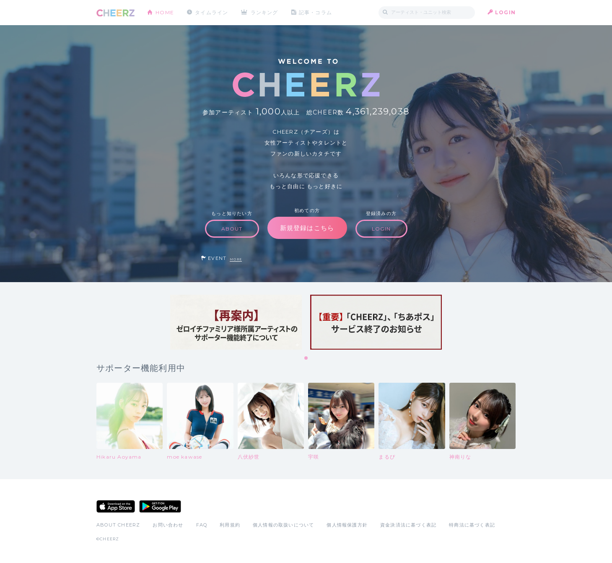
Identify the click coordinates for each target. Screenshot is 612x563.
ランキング (264, 12)
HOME (165, 12)
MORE (236, 259)
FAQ (201, 525)
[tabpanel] (236, 322)
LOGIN (505, 12)
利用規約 (230, 525)
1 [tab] (306, 358)
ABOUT (232, 229)
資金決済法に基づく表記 (408, 525)
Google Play (160, 506)
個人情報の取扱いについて (283, 525)
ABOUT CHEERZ (118, 525)
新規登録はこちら (307, 228)
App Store (115, 506)
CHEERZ (115, 12)
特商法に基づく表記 (472, 525)
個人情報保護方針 (347, 525)
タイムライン (211, 12)
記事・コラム (315, 12)
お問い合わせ (168, 525)
